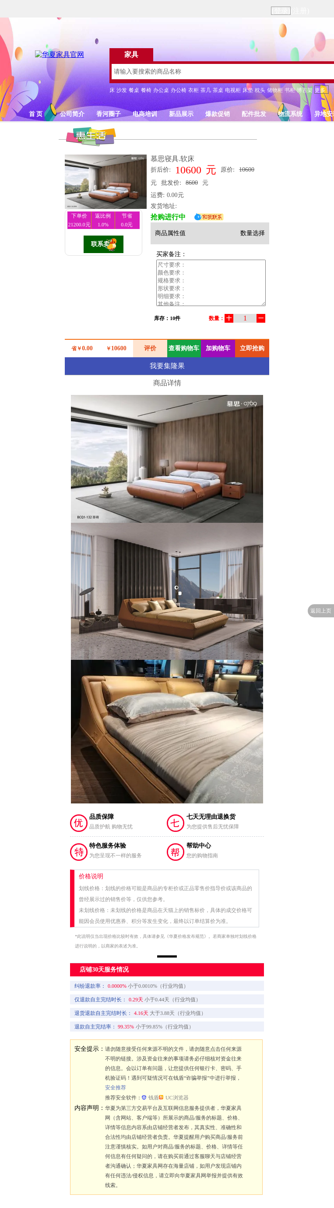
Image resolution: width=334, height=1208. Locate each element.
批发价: (171, 183)
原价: (228, 169)
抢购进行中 (168, 217)
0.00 (87, 348)
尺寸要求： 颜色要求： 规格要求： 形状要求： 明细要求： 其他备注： (211, 283)
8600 (192, 183)
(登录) (280, 10)
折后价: (161, 169)
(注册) (300, 10)
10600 (188, 170)
